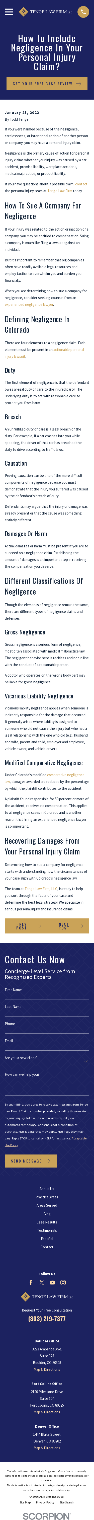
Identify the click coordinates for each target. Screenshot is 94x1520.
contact (81, 184)
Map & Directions (47, 1369)
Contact (47, 1247)
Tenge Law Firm (59, 190)
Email (9, 1041)
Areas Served (47, 1205)
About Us (47, 1188)
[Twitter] (41, 1282)
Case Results (47, 1222)
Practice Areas (47, 1197)
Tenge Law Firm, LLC (41, 888)
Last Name (13, 1006)
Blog (47, 1213)
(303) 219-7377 (47, 1318)
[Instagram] (63, 1282)
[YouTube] (52, 1282)
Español (47, 1238)
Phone (10, 1024)
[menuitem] (25, 1502)
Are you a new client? (21, 1058)
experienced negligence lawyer (29, 304)
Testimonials (47, 1230)
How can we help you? (22, 1074)
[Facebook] (31, 1282)
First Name (13, 990)
